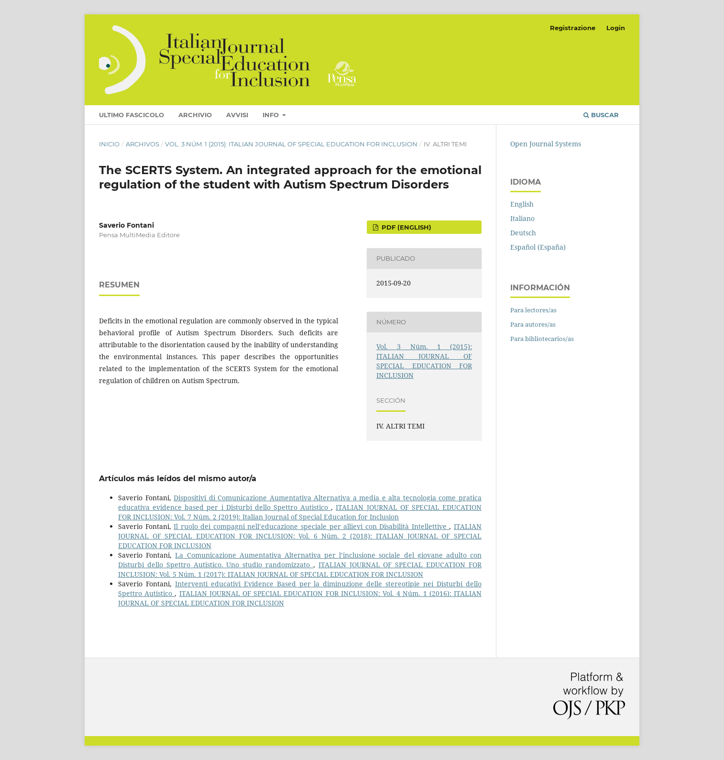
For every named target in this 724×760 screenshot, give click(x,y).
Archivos (142, 144)
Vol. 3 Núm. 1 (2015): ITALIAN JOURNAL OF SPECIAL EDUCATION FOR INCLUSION (291, 144)
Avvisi (237, 115)
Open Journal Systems (545, 143)
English (522, 204)
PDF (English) (405, 227)
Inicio (109, 144)
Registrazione (572, 28)
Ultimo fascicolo (131, 115)
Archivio (195, 115)
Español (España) (538, 247)
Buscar (601, 115)
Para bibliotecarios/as (542, 338)
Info (272, 115)
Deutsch (523, 232)
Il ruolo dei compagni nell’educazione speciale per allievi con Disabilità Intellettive (311, 526)
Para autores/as (533, 324)
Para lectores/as (533, 310)
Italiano (522, 218)
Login (615, 28)
